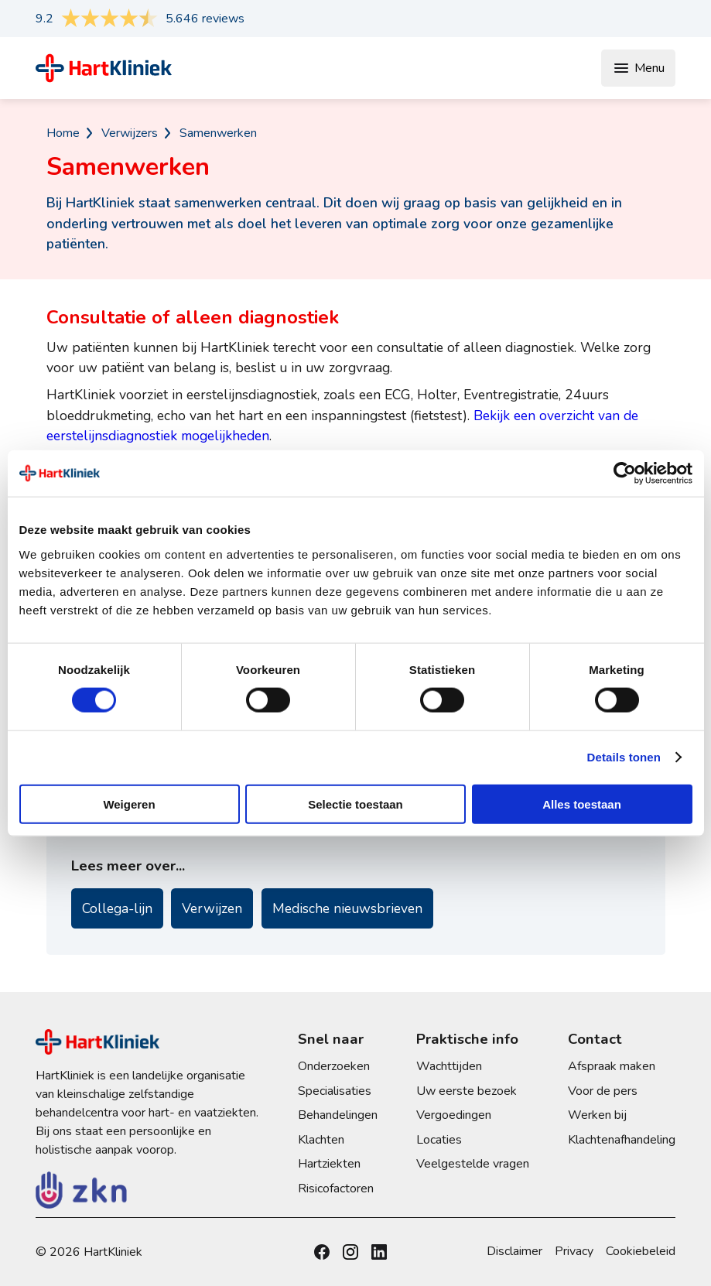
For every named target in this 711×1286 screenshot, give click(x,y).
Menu (638, 68)
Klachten (321, 1139)
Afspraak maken (611, 1066)
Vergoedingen (453, 1115)
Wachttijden (449, 1066)
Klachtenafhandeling (621, 1139)
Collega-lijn (117, 908)
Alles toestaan (581, 803)
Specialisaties (334, 1091)
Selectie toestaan (355, 803)
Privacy (574, 1251)
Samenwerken (218, 133)
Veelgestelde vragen (472, 1163)
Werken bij (597, 1115)
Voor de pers (603, 1091)
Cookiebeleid (640, 1251)
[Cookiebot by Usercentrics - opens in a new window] (624, 473)
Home (63, 133)
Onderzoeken (334, 1066)
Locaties (439, 1139)
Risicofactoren (336, 1188)
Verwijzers (129, 133)
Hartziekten (329, 1163)
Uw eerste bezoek (466, 1091)
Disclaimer (514, 1251)
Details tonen (624, 757)
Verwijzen (212, 908)
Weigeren (129, 803)
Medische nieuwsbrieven (347, 908)
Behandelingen (338, 1115)
